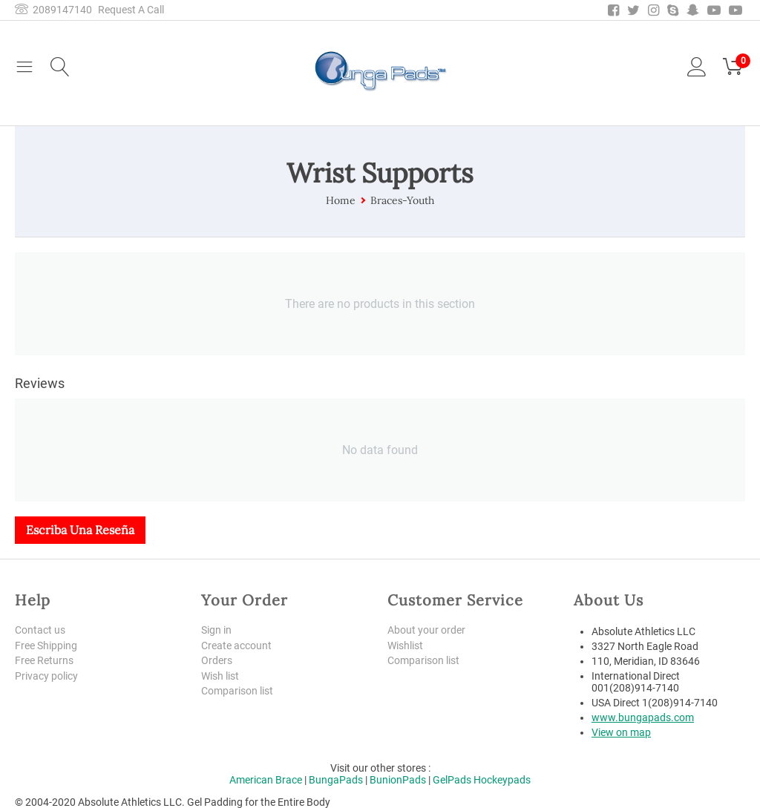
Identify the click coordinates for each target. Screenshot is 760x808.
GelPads (452, 780)
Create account (236, 645)
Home (341, 200)
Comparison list (237, 691)
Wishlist (405, 645)
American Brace (265, 780)
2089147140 (53, 10)
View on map (621, 732)
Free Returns (44, 661)
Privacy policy (46, 676)
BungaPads (336, 780)
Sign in (216, 630)
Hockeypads (502, 780)
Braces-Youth (402, 200)
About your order (426, 630)
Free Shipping (46, 645)
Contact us (40, 630)
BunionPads (398, 780)
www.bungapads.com (643, 717)
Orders (216, 661)
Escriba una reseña (80, 529)
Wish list (220, 676)
